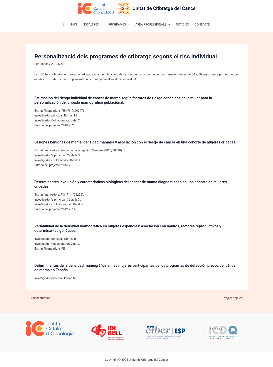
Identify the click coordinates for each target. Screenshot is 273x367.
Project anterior (38, 298)
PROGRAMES (118, 24)
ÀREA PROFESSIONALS (152, 24)
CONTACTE (202, 24)
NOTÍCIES (182, 24)
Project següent (235, 298)
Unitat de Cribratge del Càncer (164, 8)
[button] (101, 24)
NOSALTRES (92, 24)
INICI (73, 24)
